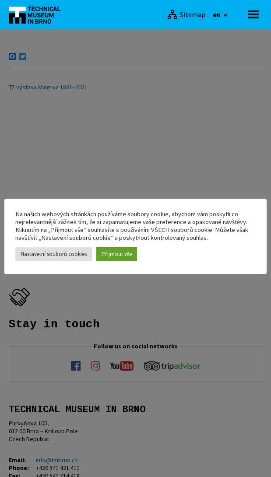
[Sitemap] (186, 14)
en (217, 14)
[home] (37, 14)
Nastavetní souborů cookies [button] (54, 254)
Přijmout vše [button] (117, 254)
